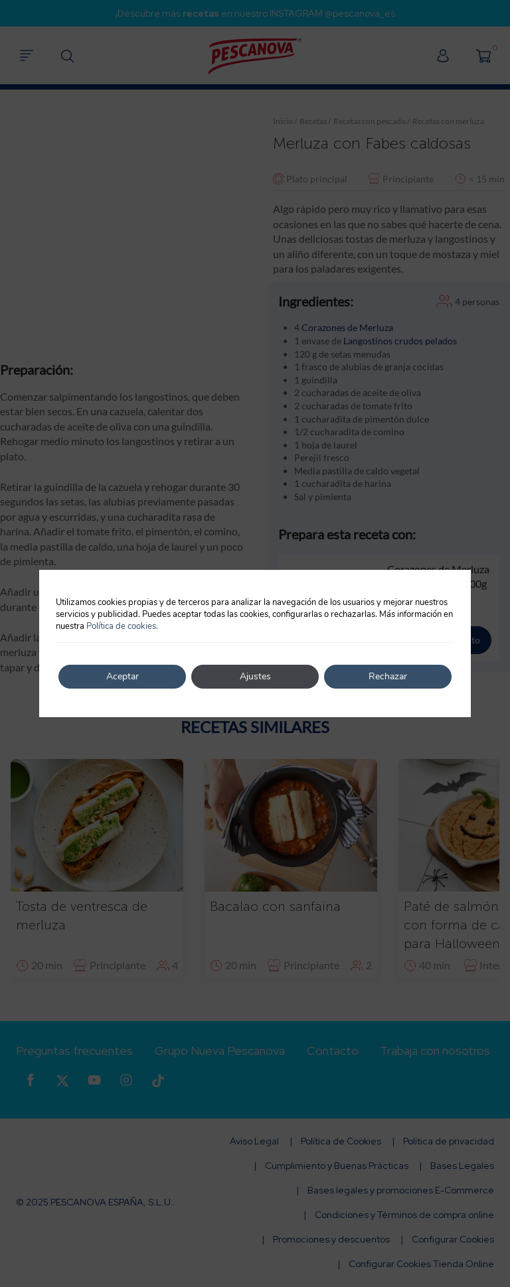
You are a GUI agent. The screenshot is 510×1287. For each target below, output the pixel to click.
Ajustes (255, 676)
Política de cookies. (122, 626)
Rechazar (388, 676)
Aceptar (122, 676)
